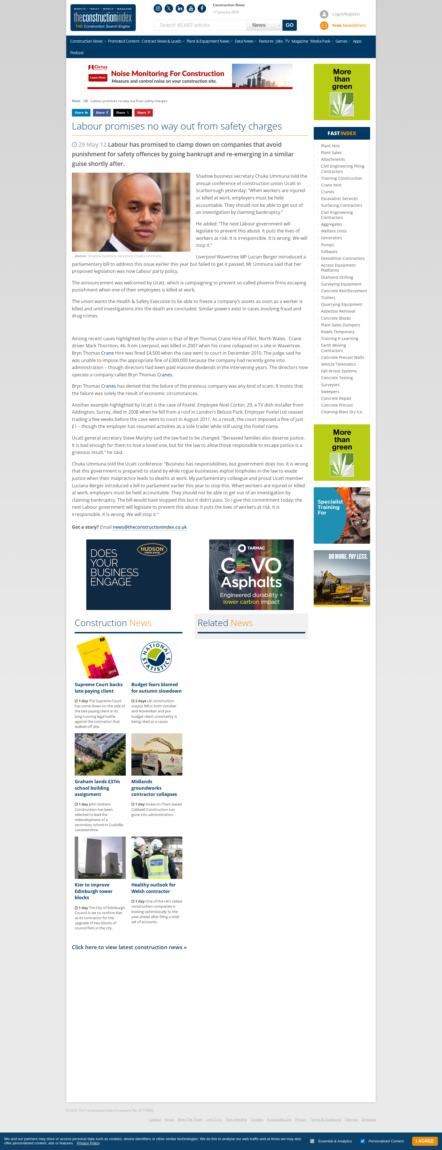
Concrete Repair (336, 398)
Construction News (86, 41)
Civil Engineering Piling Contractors (342, 168)
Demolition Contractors (343, 258)
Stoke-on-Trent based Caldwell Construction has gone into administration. (156, 809)
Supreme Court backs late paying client (99, 687)
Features (266, 41)
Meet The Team (190, 1119)
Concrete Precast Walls (342, 357)
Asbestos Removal (338, 311)
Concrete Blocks (336, 318)
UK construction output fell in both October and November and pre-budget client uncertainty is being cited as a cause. (154, 711)
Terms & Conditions (325, 1119)
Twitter (169, 8)
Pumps (327, 244)
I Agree (425, 1141)
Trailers (328, 297)
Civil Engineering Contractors (337, 215)
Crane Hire (331, 185)
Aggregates (331, 224)
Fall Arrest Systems (339, 371)
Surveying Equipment (341, 284)
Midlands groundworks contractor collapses (154, 787)
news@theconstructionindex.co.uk (150, 527)
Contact (155, 1119)
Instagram (158, 8)
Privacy (300, 1119)
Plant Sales (331, 152)
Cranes (164, 375)
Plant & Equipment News (208, 41)
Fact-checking (236, 1119)
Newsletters (349, 25)
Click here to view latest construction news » (129, 947)
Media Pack (320, 41)
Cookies (257, 1119)
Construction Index (103, 17)
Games (341, 41)
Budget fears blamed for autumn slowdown (156, 687)
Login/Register (346, 14)
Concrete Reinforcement (344, 290)
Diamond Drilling (337, 277)
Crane (107, 353)
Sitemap (351, 1119)
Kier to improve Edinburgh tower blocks (93, 891)
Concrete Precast (337, 405)
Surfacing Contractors (341, 205)
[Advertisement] (190, 1026)
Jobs (279, 41)
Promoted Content (123, 41)
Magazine (299, 41)
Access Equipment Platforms (338, 267)
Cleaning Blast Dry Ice (341, 411)
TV (287, 41)
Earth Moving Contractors (333, 348)
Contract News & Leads (161, 41)
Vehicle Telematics (338, 364)
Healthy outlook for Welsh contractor (153, 888)
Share (79, 112)
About (169, 1119)
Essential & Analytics (331, 1141)
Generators (331, 237)
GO (290, 25)
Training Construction (341, 178)
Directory (368, 1119)
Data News (244, 41)
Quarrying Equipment (341, 304)
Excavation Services (339, 198)
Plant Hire (330, 145)
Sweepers (330, 391)
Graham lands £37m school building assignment (97, 787)
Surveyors (330, 384)
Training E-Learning (339, 338)
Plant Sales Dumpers (340, 325)
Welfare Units (334, 231)
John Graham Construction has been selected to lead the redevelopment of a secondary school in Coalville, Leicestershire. (99, 817)
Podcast (76, 52)
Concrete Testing (337, 377)
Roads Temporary (337, 331)
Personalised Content (382, 1141)
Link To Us (214, 1119)
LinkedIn (180, 8)
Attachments (333, 159)
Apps (357, 41)
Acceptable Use (279, 1119)
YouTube (191, 8)
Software (329, 251)
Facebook (202, 8)
